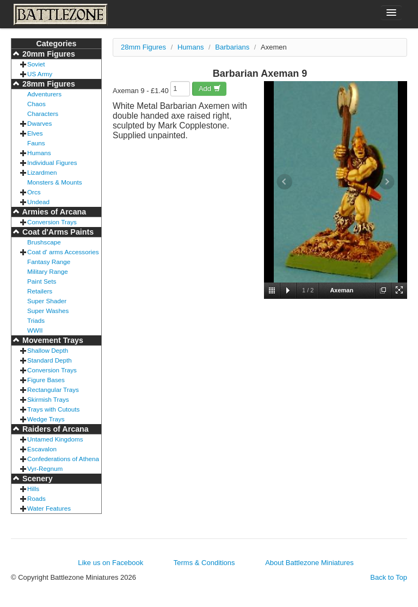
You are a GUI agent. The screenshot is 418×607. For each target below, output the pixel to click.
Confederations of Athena (63, 458)
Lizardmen (42, 172)
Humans (39, 152)
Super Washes (48, 310)
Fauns (36, 142)
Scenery (36, 478)
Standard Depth (49, 360)
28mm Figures (47, 83)
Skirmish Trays (48, 399)
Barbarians (232, 47)
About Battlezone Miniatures (309, 563)
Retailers (39, 291)
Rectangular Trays (53, 389)
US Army (39, 73)
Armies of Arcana (53, 211)
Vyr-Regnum (45, 468)
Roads (36, 498)
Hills (33, 488)
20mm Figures (47, 54)
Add (210, 88)
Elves (35, 133)
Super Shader (46, 300)
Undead (38, 201)
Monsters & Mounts (54, 182)
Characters (42, 113)
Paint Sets (41, 281)
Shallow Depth (47, 350)
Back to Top (388, 577)
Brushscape (44, 242)
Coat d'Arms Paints (57, 232)
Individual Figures (52, 162)
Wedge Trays (46, 418)
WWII (35, 330)
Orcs (34, 191)
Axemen (274, 47)
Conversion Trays (52, 221)
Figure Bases (46, 379)
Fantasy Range (48, 261)
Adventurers (44, 93)
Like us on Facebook (110, 563)
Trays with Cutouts (53, 409)
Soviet (36, 64)
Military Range (47, 271)
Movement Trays (51, 340)
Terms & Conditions (204, 563)
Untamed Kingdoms (55, 439)
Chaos (36, 103)
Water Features (49, 508)
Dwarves (39, 123)
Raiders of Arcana (54, 429)
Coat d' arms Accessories (63, 251)
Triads (36, 320)
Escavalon (42, 448)
